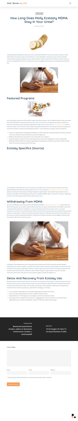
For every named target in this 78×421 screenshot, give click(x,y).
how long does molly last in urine (57, 190)
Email (31, 370)
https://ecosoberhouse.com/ (52, 205)
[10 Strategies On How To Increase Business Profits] (58, 329)
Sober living (39, 13)
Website (53, 370)
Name (9, 370)
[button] (70, 3)
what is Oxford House (59, 125)
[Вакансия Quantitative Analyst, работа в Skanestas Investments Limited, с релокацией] (19, 329)
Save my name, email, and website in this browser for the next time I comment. (30, 377)
